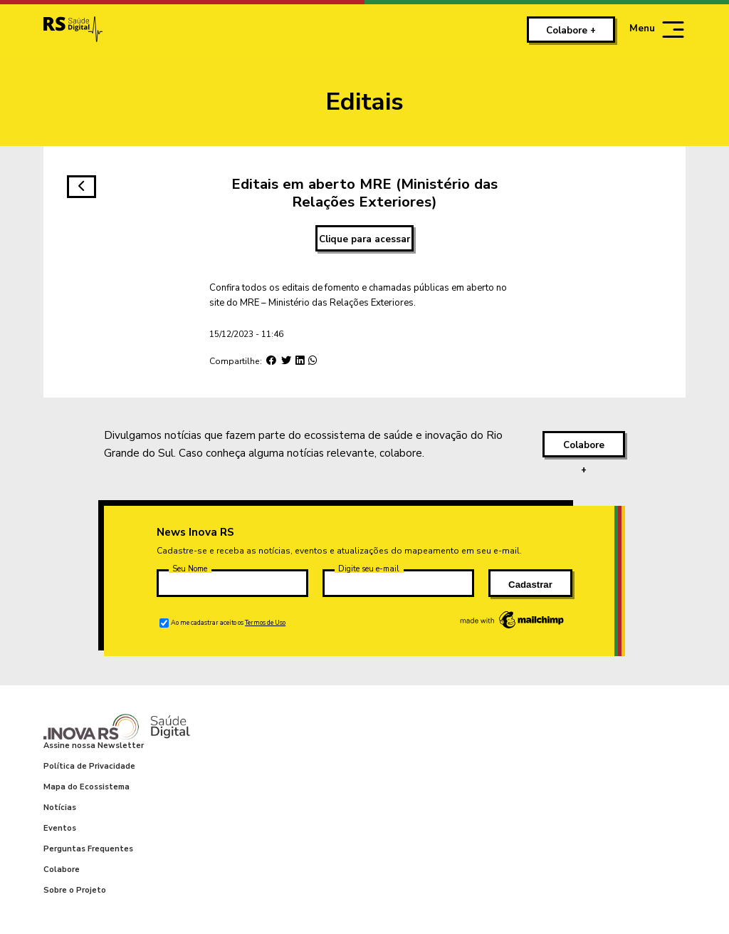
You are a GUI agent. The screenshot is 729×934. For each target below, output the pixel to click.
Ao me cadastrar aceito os (228, 622)
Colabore (61, 869)
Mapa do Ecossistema (86, 787)
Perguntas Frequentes (88, 849)
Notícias (59, 807)
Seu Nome (189, 569)
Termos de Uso (265, 622)
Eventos (59, 828)
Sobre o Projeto (74, 890)
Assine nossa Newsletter (93, 745)
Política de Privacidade (89, 766)
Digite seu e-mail (368, 569)
